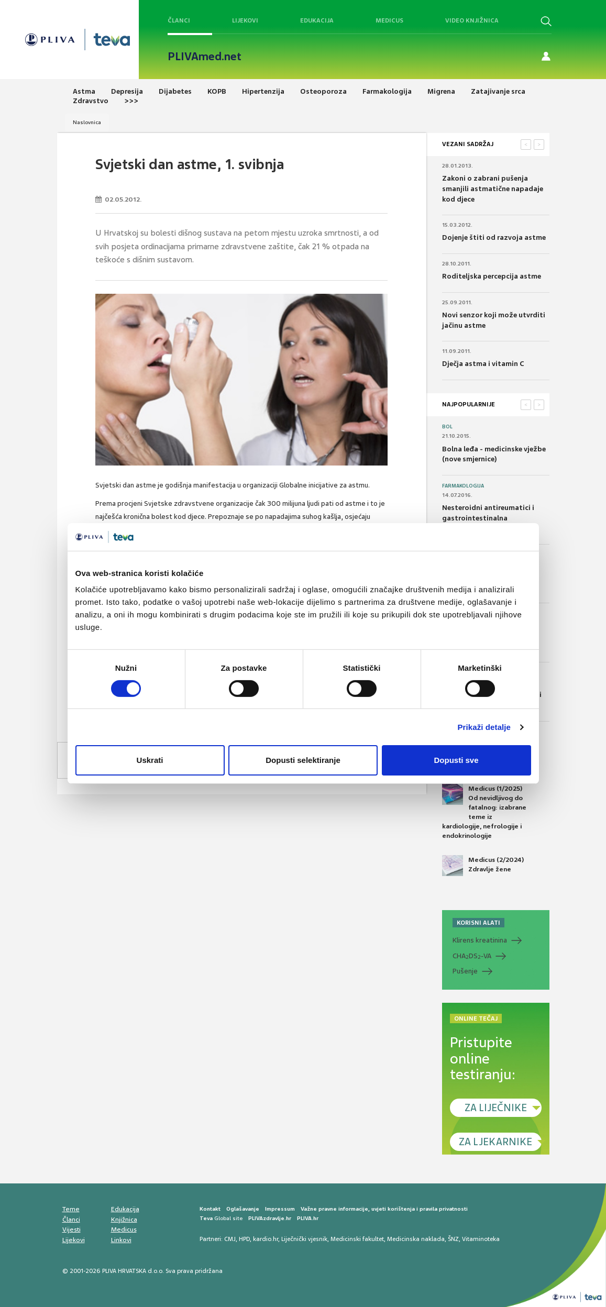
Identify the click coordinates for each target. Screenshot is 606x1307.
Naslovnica (87, 122)
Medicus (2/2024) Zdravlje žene (483, 865)
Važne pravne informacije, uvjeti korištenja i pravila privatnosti (384, 1208)
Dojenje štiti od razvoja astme (494, 237)
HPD (244, 1239)
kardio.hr (265, 1239)
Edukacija (317, 20)
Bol (447, 427)
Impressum (280, 1208)
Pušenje (465, 971)
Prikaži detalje (484, 727)
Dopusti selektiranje (303, 760)
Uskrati (150, 760)
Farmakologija (463, 486)
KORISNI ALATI (478, 922)
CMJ (230, 1239)
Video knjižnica (472, 20)
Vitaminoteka (481, 1239)
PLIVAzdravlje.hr (269, 1218)
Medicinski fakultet (357, 1239)
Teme (71, 1209)
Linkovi (121, 1240)
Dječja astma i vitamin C (483, 363)
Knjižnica (124, 1219)
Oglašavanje (242, 1208)
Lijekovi (245, 20)
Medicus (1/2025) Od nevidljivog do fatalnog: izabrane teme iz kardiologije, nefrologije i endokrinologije (484, 812)
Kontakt (210, 1208)
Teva (206, 1218)
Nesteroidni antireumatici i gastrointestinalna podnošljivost (488, 518)
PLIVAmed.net (204, 56)
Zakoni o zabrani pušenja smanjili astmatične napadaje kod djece (492, 188)
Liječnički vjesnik (304, 1239)
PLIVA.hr (307, 1218)
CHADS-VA (472, 956)
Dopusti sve (456, 760)
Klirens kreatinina (480, 940)
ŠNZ (453, 1239)
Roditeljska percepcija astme (491, 276)
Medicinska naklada (416, 1239)
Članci (179, 20)
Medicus (389, 20)
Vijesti (71, 1229)
